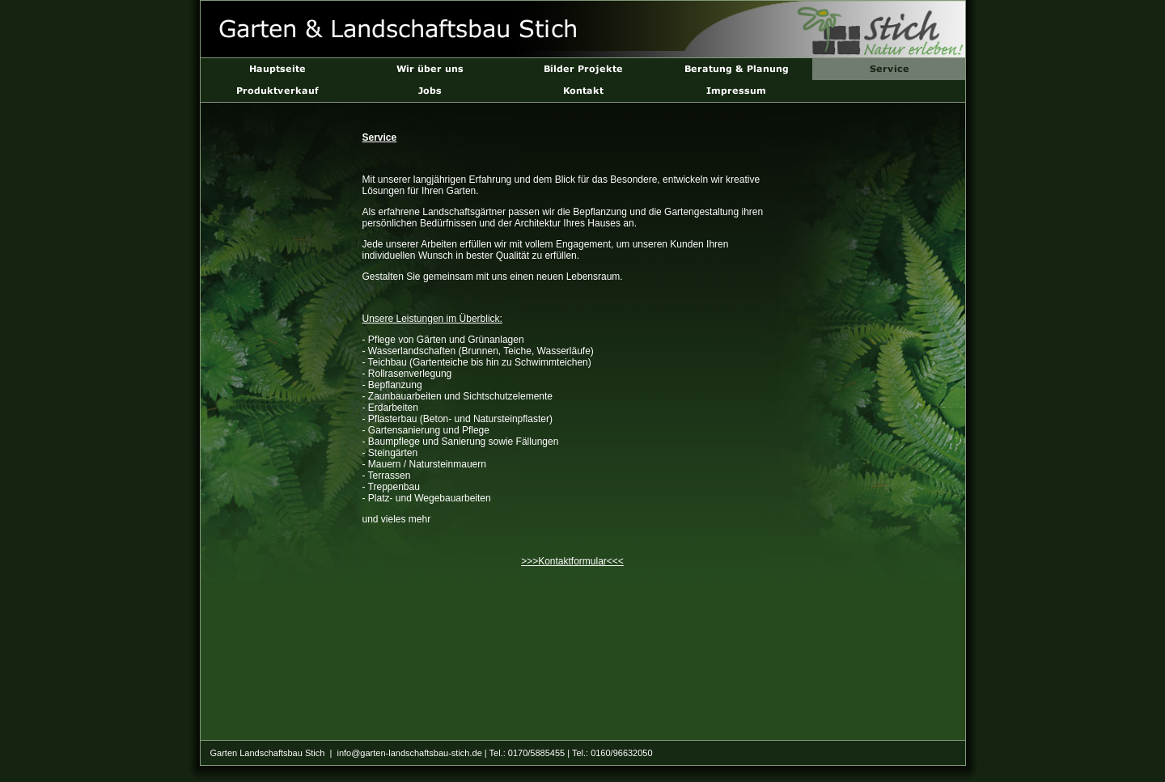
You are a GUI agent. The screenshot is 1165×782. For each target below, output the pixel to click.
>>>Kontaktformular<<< (572, 561)
